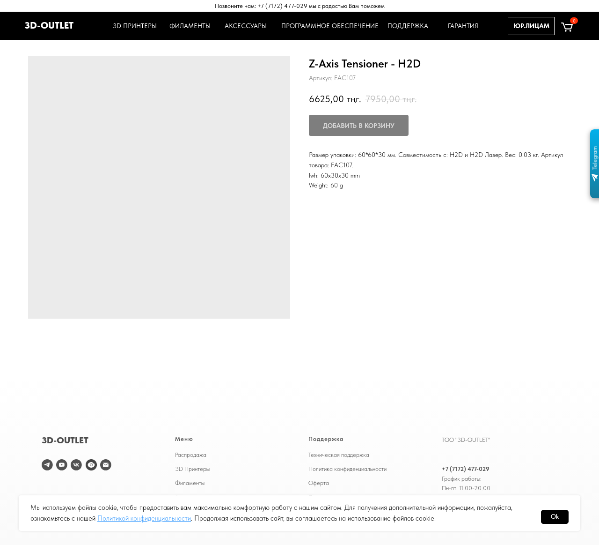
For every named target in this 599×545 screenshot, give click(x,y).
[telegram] (47, 464)
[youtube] (61, 464)
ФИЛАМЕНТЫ (190, 26)
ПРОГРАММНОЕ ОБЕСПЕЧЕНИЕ (328, 26)
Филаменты (190, 482)
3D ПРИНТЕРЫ (133, 26)
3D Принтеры (192, 468)
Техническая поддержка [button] (338, 454)
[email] (105, 464)
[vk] (76, 464)
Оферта (318, 482)
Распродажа (190, 454)
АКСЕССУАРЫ (246, 26)
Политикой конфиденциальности (144, 518)
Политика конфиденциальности (347, 468)
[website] (91, 464)
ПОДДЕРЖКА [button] (407, 26)
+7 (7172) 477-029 (465, 468)
